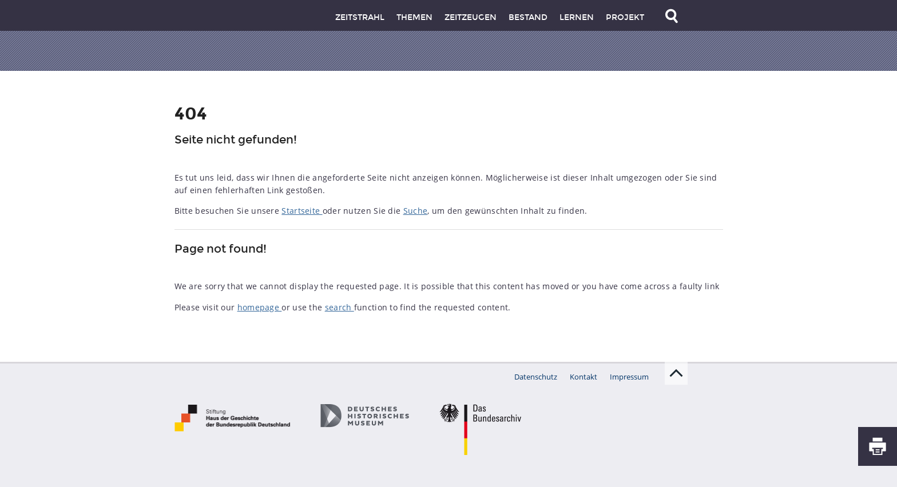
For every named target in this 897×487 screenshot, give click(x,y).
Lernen (576, 17)
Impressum (629, 377)
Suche (415, 210)
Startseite (301, 210)
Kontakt (583, 377)
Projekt (625, 17)
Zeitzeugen (470, 17)
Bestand (528, 17)
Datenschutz (535, 377)
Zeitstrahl (359, 17)
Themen (414, 17)
